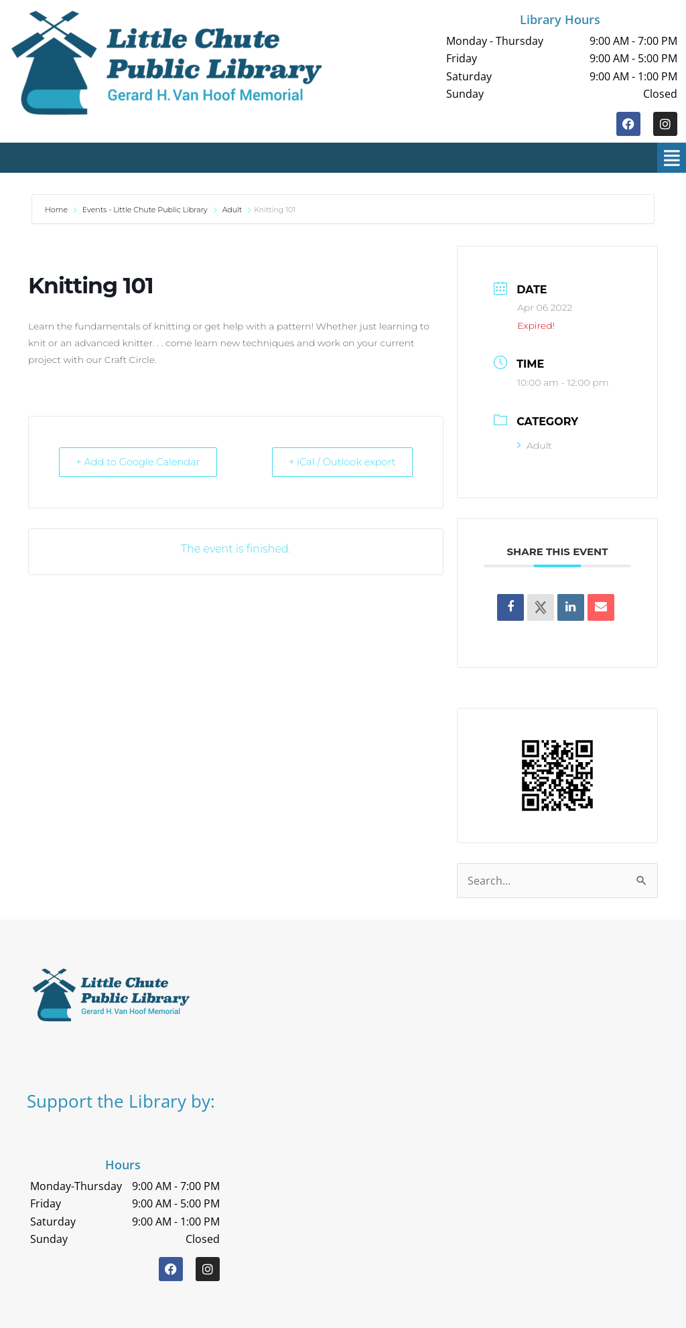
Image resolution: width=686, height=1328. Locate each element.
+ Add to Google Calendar (142, 461)
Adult (232, 209)
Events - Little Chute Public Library (145, 209)
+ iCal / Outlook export (338, 461)
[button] (351, 158)
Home (57, 209)
